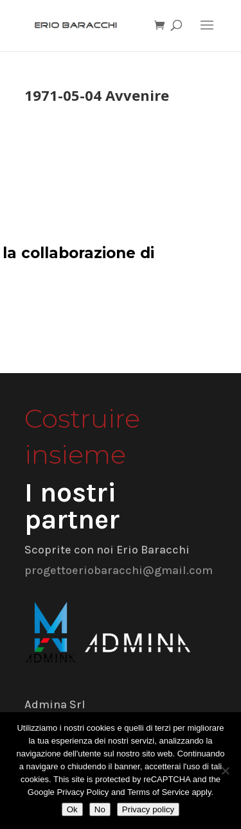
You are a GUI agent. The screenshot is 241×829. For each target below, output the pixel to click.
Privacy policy (148, 809)
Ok (72, 809)
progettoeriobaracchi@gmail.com (118, 570)
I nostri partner (72, 506)
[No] (225, 770)
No (99, 809)
